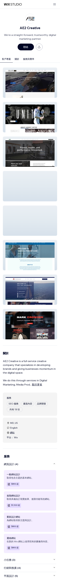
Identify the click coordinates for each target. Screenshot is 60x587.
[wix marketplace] (13, 4)
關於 (17, 59)
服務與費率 (28, 59)
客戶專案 (6, 59)
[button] (30, 83)
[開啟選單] (54, 4)
